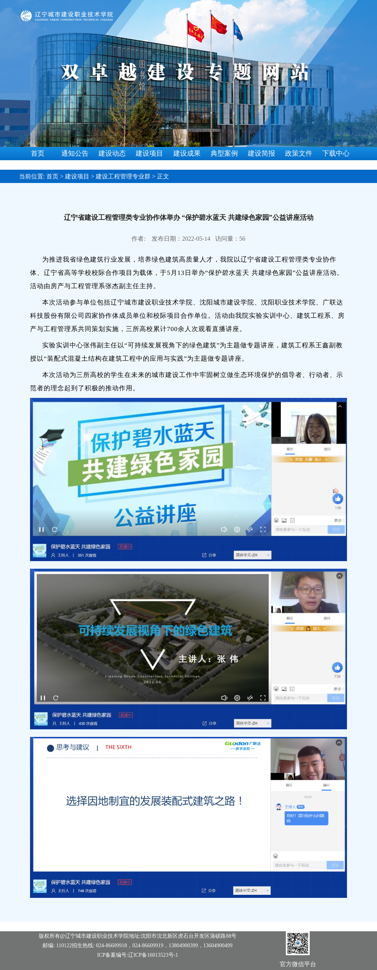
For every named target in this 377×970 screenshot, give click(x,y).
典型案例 (224, 153)
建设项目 (149, 153)
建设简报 (261, 153)
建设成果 (187, 153)
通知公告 (75, 153)
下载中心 (336, 153)
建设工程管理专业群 (123, 176)
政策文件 (298, 153)
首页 (37, 153)
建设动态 (112, 153)
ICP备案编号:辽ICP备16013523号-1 (137, 955)
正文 (163, 176)
